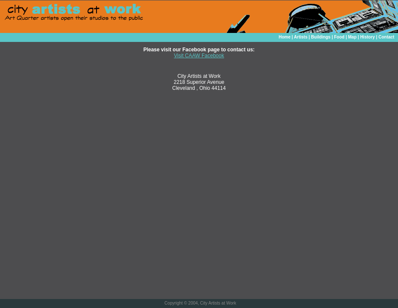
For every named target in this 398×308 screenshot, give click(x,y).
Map (352, 37)
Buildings (321, 37)
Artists (300, 37)
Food (339, 37)
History (367, 37)
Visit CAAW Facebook (199, 56)
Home (284, 37)
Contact (386, 37)
